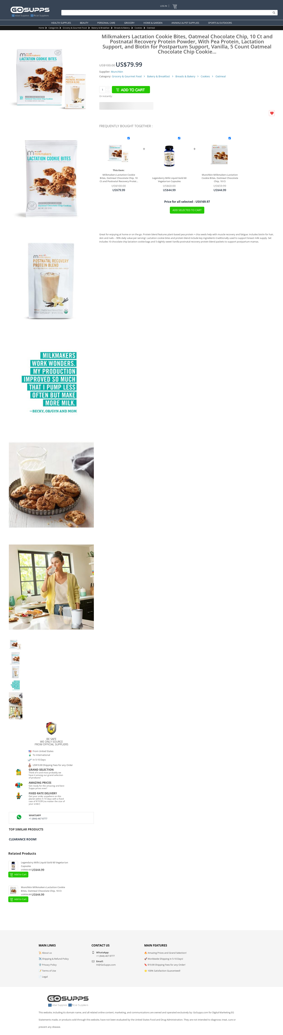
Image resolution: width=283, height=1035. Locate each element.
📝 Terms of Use (47, 970)
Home (41, 27)
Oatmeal (151, 27)
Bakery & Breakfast (100, 27)
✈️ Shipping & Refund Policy (54, 958)
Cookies (138, 27)
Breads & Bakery (122, 27)
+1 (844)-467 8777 (38, 818)
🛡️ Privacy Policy (48, 964)
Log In (163, 6)
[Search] (168, 12)
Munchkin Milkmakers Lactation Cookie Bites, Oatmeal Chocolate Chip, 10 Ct (220, 178)
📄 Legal (43, 976)
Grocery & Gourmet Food (75, 27)
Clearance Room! (23, 839)
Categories (53, 27)
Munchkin (117, 71)
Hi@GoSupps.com (106, 964)
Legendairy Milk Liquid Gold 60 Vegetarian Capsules (169, 179)
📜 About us (45, 952)
